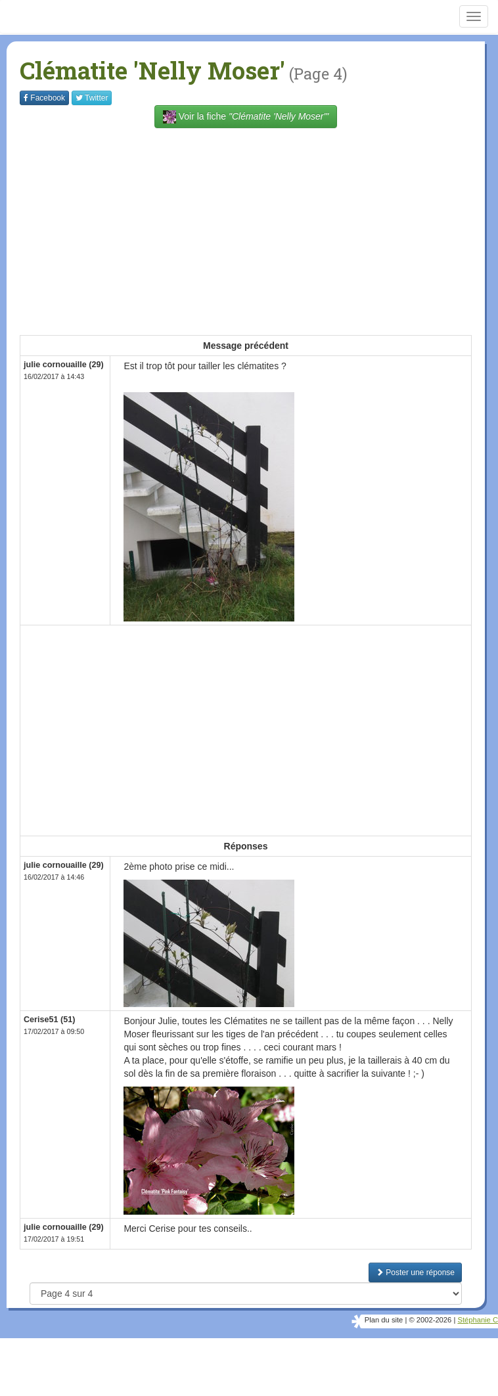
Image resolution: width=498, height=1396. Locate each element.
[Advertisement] (259, 230)
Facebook (44, 97)
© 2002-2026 (430, 1320)
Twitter (92, 97)
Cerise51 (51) (49, 1019)
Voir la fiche (245, 117)
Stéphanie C (477, 1320)
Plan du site (384, 1320)
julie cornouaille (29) (64, 364)
